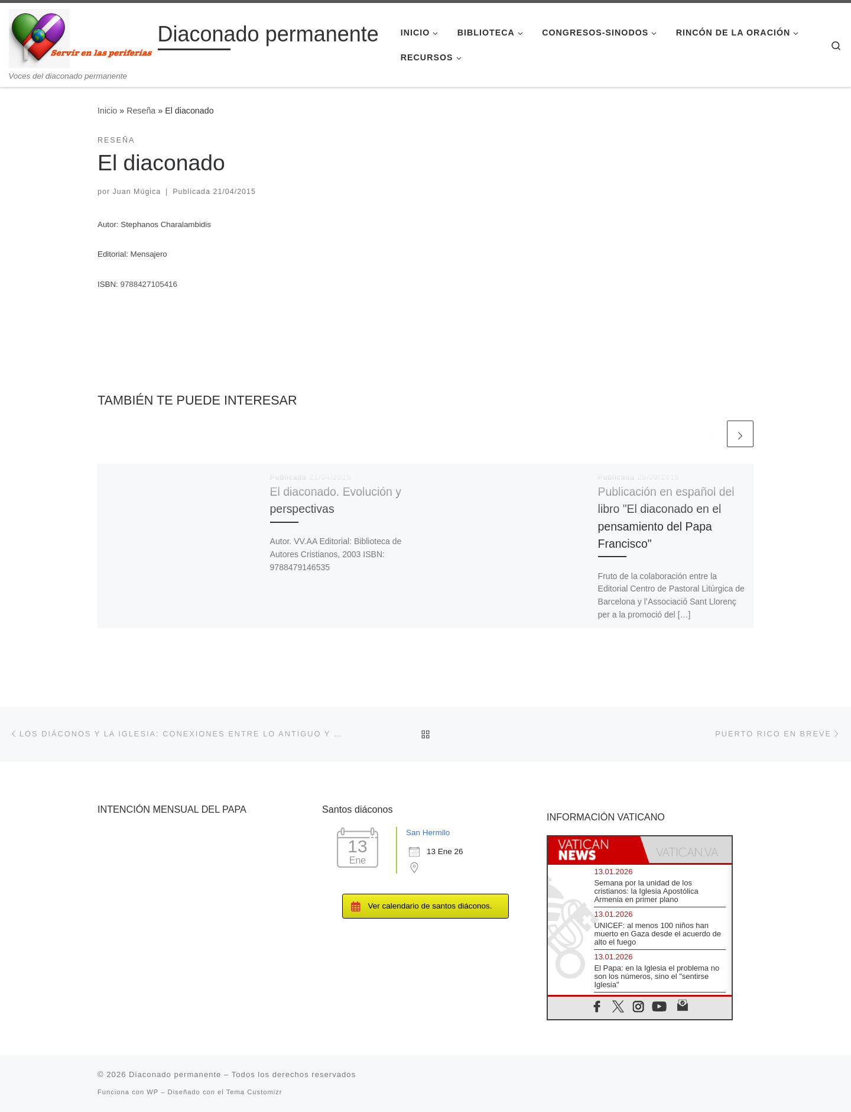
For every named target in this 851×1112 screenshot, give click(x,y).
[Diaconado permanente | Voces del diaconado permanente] (81, 37)
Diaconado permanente (175, 1074)
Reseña (140, 110)
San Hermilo (428, 832)
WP (152, 1091)
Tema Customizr (254, 1091)
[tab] (594, 849)
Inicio (107, 110)
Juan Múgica (137, 192)
